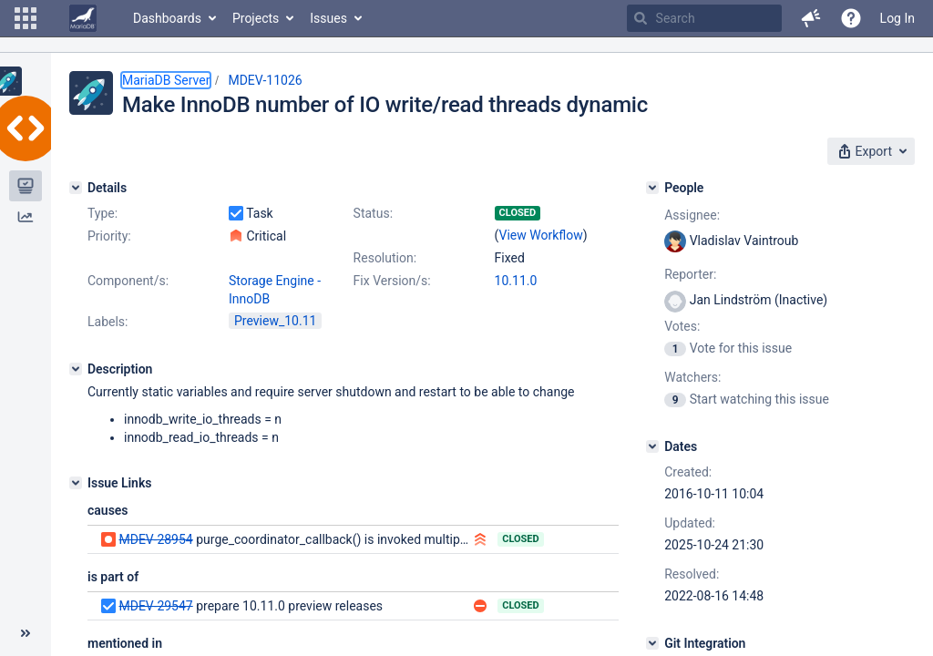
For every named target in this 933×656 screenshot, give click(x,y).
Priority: (109, 236)
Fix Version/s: (392, 280)
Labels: (107, 321)
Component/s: (128, 280)
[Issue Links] (75, 483)
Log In (897, 18)
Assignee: (692, 215)
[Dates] (652, 446)
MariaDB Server (166, 80)
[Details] (75, 187)
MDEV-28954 (155, 539)
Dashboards (167, 18)
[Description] (75, 369)
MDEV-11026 (265, 80)
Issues (328, 18)
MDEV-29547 (155, 606)
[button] (25, 18)
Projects (255, 18)
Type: (102, 213)
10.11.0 (516, 280)
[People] (652, 187)
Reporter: (690, 274)
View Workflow (541, 235)
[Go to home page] (83, 18)
